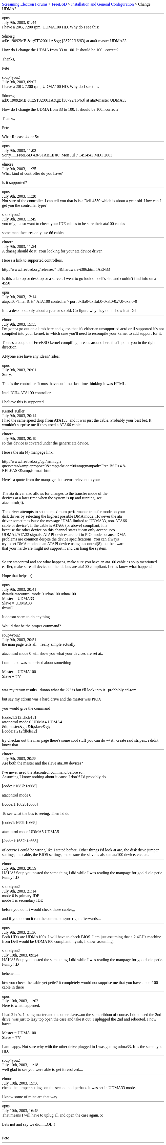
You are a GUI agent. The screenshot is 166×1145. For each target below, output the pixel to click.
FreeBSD (59, 4)
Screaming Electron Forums (25, 4)
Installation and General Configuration (102, 4)
